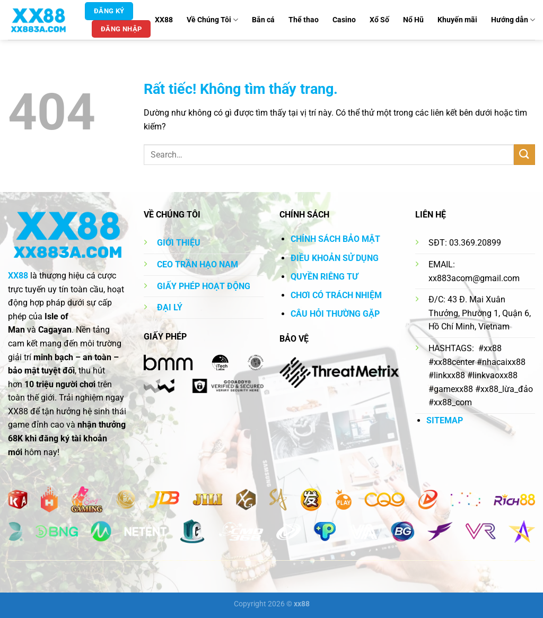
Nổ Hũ (413, 19)
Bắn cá (263, 19)
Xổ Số (379, 19)
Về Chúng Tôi (212, 20)
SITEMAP (444, 420)
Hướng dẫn (513, 20)
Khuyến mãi (457, 19)
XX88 (164, 19)
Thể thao (303, 19)
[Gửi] (524, 154)
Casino (344, 19)
